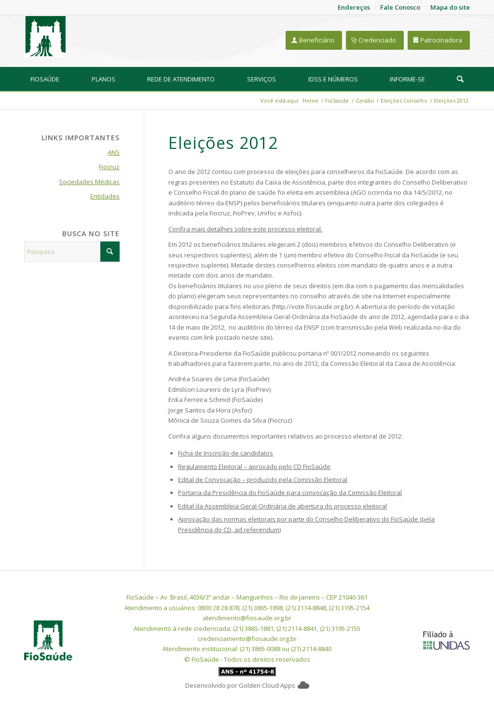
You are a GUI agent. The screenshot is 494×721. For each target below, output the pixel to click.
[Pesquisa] (460, 79)
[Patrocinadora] (439, 40)
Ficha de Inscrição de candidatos (225, 453)
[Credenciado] (375, 40)
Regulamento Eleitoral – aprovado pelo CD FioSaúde (254, 466)
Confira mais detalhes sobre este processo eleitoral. (245, 229)
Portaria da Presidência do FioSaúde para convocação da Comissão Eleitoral (290, 492)
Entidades (105, 196)
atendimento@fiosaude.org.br (247, 618)
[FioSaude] (45, 36)
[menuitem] (45, 79)
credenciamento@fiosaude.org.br (247, 638)
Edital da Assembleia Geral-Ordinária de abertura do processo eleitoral (282, 506)
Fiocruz (109, 166)
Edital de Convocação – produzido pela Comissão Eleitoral (262, 479)
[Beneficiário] (314, 40)
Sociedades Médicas (89, 181)
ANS (114, 152)
